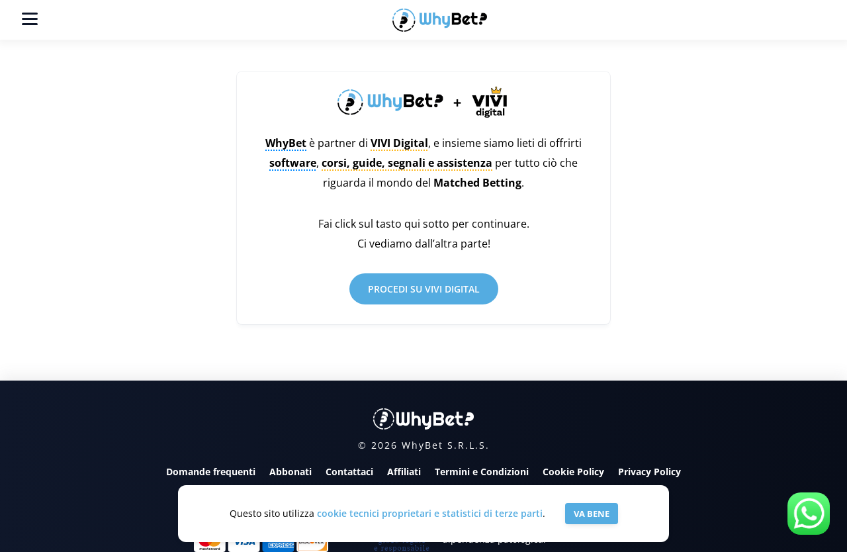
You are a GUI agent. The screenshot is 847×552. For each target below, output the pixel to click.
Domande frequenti (210, 471)
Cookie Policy (573, 471)
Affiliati (404, 471)
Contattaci (349, 471)
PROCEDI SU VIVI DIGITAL (424, 289)
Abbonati (290, 471)
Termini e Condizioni (482, 471)
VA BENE (591, 514)
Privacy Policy (649, 471)
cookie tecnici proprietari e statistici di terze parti (430, 513)
